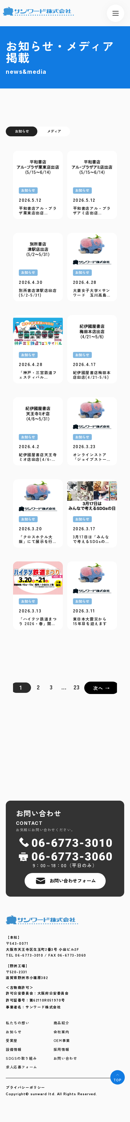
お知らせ (22, 131)
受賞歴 (12, 1040)
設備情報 (13, 1049)
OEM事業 (62, 1040)
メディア (54, 131)
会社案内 (61, 1032)
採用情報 (61, 1049)
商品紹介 (61, 1023)
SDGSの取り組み (21, 1058)
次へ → (101, 687)
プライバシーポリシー (25, 1087)
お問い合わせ (65, 1058)
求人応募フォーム (21, 1067)
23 (77, 687)
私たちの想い (18, 1023)
